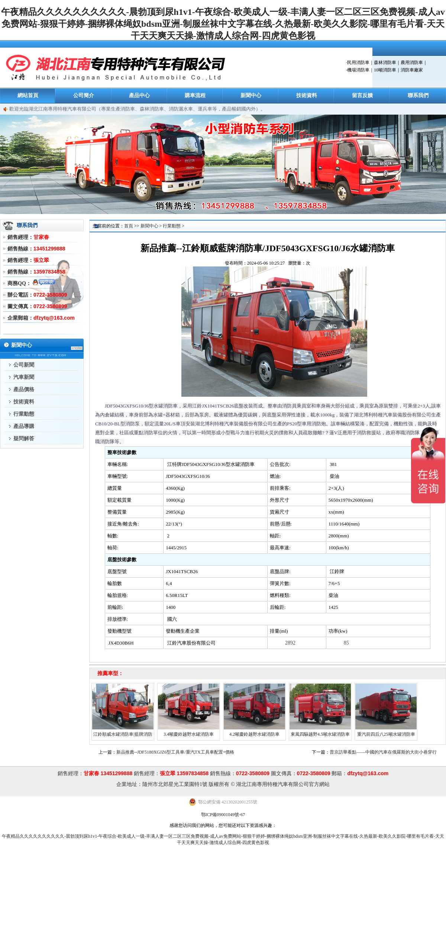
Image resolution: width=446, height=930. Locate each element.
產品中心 (139, 95)
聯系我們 (418, 95)
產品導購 (23, 426)
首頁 (128, 225)
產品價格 (23, 389)
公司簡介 (83, 95)
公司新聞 (23, 365)
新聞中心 (250, 95)
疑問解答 (23, 438)
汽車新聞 (23, 377)
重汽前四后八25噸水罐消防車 (386, 734)
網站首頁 (27, 95)
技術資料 (306, 95)
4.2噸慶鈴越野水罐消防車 (254, 734)
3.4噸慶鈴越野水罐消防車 (189, 734)
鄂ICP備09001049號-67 (223, 814)
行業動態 (23, 414)
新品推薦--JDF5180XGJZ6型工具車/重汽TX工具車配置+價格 (175, 752)
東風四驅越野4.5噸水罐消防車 (320, 734)
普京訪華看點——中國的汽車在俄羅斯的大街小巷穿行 (383, 752)
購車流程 (195, 95)
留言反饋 (362, 95)
